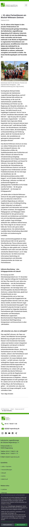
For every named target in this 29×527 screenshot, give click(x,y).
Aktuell (3, 473)
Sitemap (4, 493)
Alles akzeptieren (21, 524)
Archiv (3, 476)
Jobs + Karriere (6, 466)
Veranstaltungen (6, 470)
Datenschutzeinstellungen (7, 521)
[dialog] (14, 510)
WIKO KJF (4, 479)
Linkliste (4, 489)
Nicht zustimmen (7, 524)
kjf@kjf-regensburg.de (12, 457)
